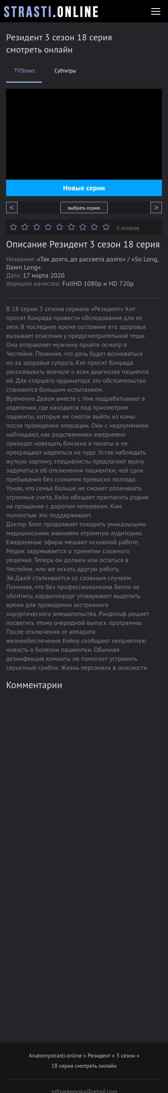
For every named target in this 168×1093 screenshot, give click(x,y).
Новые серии (84, 187)
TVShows (24, 71)
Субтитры (65, 71)
